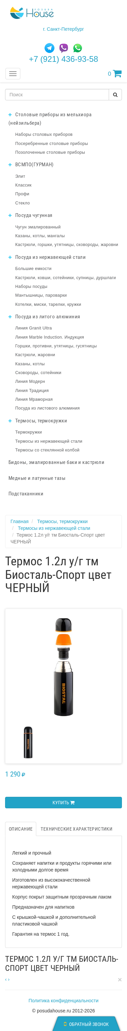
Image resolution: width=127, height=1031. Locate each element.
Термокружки (28, 432)
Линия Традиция (32, 390)
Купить (63, 802)
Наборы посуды (31, 286)
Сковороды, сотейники (38, 372)
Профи (22, 194)
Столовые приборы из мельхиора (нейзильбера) (49, 119)
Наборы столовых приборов (44, 134)
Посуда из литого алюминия (44, 317)
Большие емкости (33, 268)
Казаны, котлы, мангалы (40, 236)
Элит (20, 176)
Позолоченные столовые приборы (50, 152)
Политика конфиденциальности (63, 1000)
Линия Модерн (30, 381)
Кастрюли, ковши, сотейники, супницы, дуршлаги (65, 277)
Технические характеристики (76, 829)
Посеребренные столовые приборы (51, 143)
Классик (23, 185)
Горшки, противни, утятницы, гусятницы (56, 346)
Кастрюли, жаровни (35, 354)
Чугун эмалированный (38, 227)
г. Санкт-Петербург (63, 29)
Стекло (22, 203)
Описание (21, 829)
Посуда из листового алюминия (47, 408)
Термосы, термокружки (37, 421)
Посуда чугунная (30, 215)
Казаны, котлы (30, 364)
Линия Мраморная (34, 399)
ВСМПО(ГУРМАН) (31, 165)
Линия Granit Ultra (33, 328)
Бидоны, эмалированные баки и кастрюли (56, 462)
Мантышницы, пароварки (41, 295)
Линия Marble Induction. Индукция (49, 337)
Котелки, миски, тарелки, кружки (48, 304)
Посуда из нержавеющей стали (47, 257)
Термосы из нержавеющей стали (48, 441)
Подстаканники (25, 494)
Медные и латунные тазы (36, 478)
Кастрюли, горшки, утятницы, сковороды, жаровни (66, 244)
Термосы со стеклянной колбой (47, 450)
